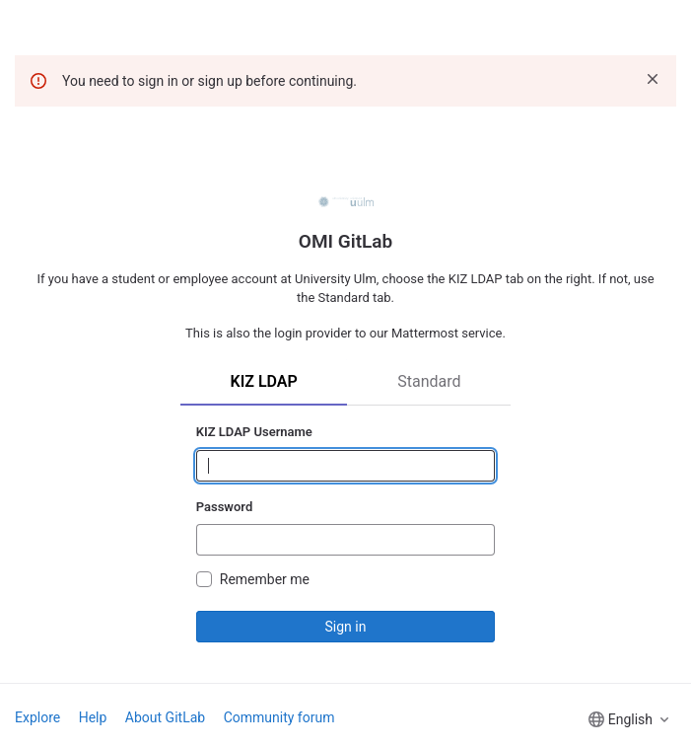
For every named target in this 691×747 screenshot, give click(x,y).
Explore (37, 717)
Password (224, 506)
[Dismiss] (652, 79)
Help (93, 717)
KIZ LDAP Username (254, 431)
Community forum (279, 717)
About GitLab (165, 717)
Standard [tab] (428, 381)
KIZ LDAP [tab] (263, 381)
